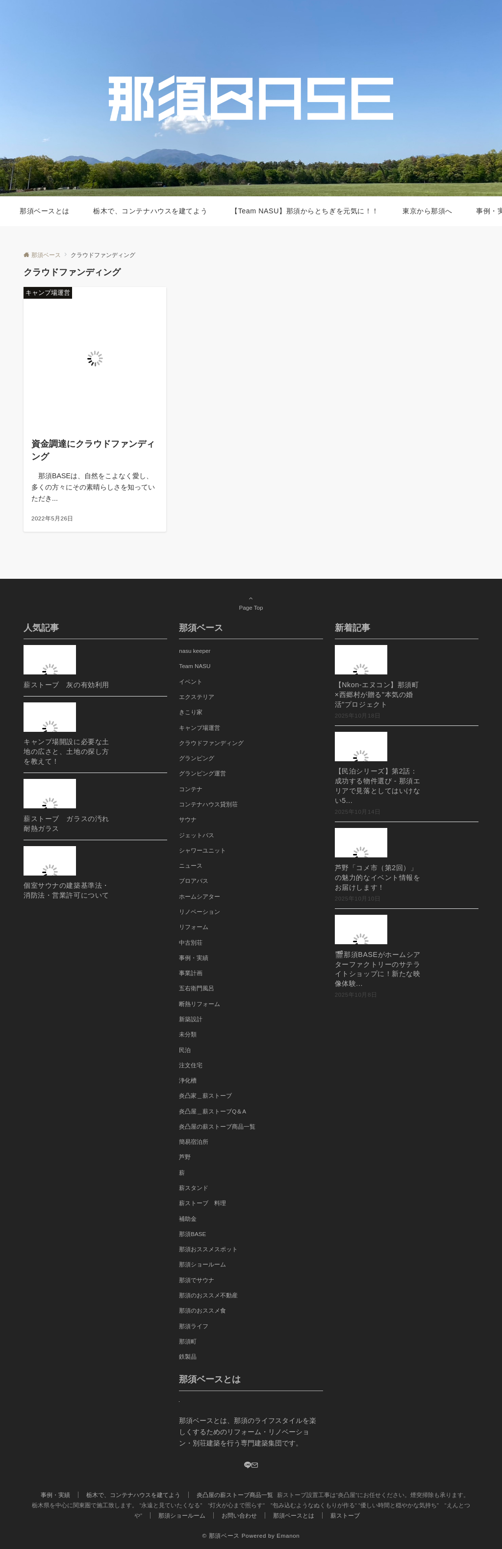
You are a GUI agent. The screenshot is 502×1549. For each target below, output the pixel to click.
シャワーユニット (202, 850)
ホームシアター (199, 896)
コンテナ (190, 789)
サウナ (188, 819)
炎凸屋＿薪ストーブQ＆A (212, 1111)
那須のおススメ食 (202, 1310)
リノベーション (199, 911)
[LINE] (247, 1465)
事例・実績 (193, 958)
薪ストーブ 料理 (202, 1203)
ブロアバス (193, 881)
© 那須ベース (221, 1535)
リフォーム (193, 927)
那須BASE (192, 1234)
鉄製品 (188, 1356)
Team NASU (194, 666)
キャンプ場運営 (199, 727)
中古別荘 (190, 942)
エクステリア (196, 697)
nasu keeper (194, 650)
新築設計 (190, 1019)
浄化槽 (188, 1080)
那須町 (188, 1341)
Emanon (288, 1535)
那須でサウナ (196, 1280)
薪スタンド (193, 1188)
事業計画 (190, 973)
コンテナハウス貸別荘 (208, 804)
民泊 (185, 1050)
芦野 (185, 1157)
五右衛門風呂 (196, 988)
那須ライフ (193, 1326)
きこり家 (190, 712)
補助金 (188, 1218)
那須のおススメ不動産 (208, 1295)
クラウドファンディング (211, 743)
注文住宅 (190, 1065)
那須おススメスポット (208, 1249)
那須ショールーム (202, 1264)
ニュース (190, 865)
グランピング (196, 758)
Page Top (251, 602)
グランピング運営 (202, 773)
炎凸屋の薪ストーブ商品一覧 (217, 1126)
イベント (190, 681)
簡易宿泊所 (193, 1141)
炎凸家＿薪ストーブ (205, 1095)
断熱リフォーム (199, 1004)
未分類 (188, 1034)
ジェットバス (196, 835)
